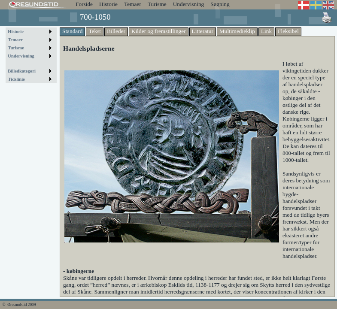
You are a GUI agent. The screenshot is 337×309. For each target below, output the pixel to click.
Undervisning (188, 4)
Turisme (157, 4)
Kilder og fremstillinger (158, 31)
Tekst (94, 31)
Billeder (116, 31)
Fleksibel (288, 31)
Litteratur (202, 31)
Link (266, 31)
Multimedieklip (237, 31)
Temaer (132, 4)
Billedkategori (22, 71)
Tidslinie (16, 79)
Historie (108, 4)
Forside (84, 4)
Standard (72, 31)
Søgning (219, 4)
